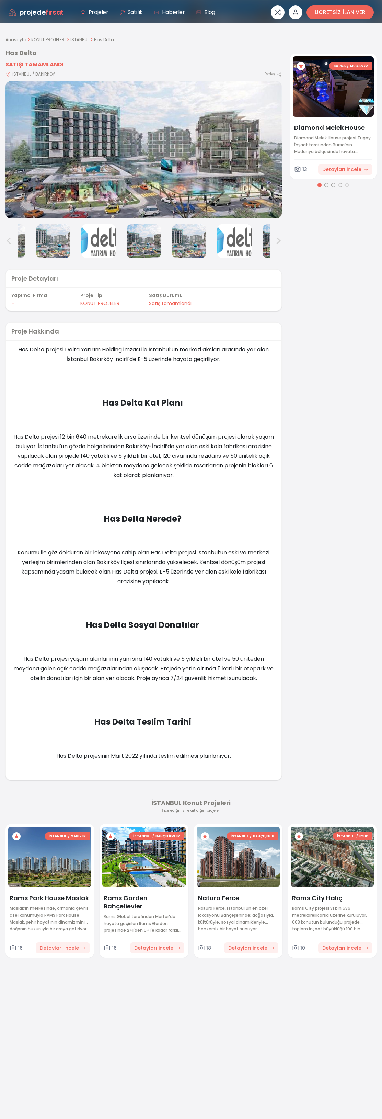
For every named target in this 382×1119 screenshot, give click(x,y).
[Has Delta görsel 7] (234, 241)
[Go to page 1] (319, 185)
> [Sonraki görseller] (278, 241)
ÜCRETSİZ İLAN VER (340, 12)
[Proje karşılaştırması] (278, 12)
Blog (205, 12)
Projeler (94, 12)
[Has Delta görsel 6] (189, 241)
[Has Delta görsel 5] (144, 241)
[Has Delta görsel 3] (53, 241)
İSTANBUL (79, 40)
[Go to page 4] (340, 185)
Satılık (131, 12)
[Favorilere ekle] (301, 66)
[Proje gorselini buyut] (143, 149)
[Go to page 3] (333, 185)
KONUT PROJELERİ (48, 40)
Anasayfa (15, 40)
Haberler (169, 12)
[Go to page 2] (326, 185)
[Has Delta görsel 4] (98, 241)
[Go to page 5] (347, 185)
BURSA (339, 65)
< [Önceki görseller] (8, 241)
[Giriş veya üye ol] (295, 12)
